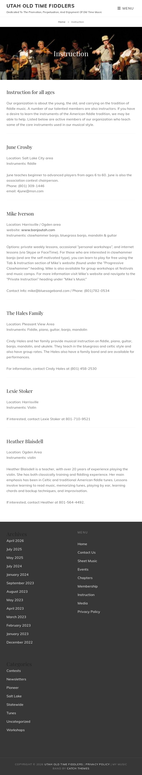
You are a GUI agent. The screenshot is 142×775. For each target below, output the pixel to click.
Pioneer (13, 687)
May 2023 (15, 600)
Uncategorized (18, 721)
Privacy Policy (89, 611)
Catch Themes (78, 768)
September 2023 (20, 583)
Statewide (15, 704)
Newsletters (16, 679)
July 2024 (14, 566)
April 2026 (15, 540)
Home (61, 21)
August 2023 (17, 591)
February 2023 (19, 625)
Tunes (11, 713)
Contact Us (87, 552)
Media (83, 603)
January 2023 (18, 634)
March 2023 (16, 617)
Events (83, 569)
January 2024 (18, 574)
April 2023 (15, 608)
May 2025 (15, 557)
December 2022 (20, 642)
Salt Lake (14, 696)
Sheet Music (87, 561)
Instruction (86, 594)
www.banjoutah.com (38, 230)
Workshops (16, 730)
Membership (88, 586)
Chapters (85, 578)
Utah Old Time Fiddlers (41, 6)
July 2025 (14, 549)
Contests (14, 670)
